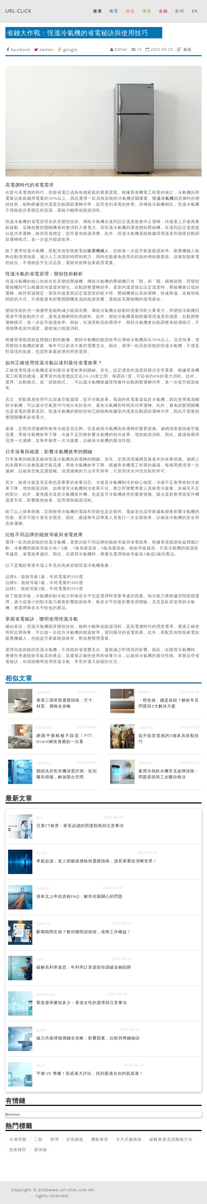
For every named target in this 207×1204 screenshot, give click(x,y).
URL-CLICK (18, 11)
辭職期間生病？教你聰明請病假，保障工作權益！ (83, 931)
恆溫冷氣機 (163, 198)
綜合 (188, 49)
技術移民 (17, 1149)
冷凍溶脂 (17, 1139)
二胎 (38, 1139)
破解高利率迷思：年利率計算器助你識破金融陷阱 (83, 967)
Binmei (12, 1114)
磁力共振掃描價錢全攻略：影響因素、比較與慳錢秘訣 (88, 1037)
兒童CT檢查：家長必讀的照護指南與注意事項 (80, 825)
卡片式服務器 (129, 1139)
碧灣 (54, 1139)
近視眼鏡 (75, 1139)
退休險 (40, 1149)
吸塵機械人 (98, 250)
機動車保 (99, 1139)
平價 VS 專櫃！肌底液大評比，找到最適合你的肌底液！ (89, 1073)
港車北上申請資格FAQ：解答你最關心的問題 (79, 896)
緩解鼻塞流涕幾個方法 (170, 1139)
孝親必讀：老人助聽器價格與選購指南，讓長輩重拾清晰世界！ (96, 860)
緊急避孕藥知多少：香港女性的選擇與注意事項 (81, 1002)
